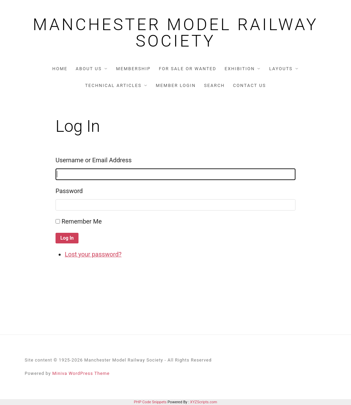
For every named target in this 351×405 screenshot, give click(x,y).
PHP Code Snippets (150, 402)
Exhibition (240, 68)
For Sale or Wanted (187, 68)
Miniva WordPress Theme (80, 373)
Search (214, 85)
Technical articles (113, 85)
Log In (67, 238)
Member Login (176, 85)
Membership (133, 68)
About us (89, 68)
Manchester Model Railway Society (175, 32)
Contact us (249, 85)
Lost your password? (93, 254)
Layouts (281, 68)
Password (69, 190)
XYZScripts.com (203, 402)
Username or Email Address (94, 160)
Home (60, 68)
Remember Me (81, 221)
